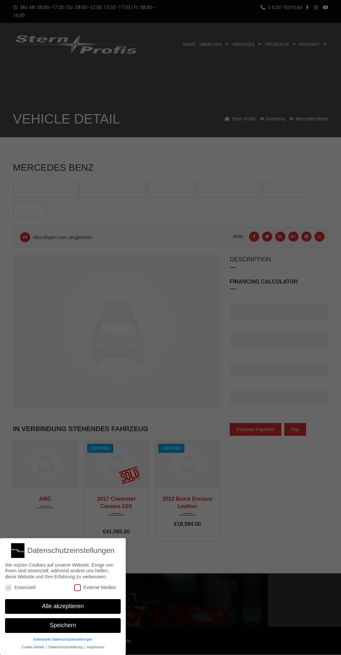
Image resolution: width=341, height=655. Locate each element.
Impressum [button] (95, 644)
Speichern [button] (63, 622)
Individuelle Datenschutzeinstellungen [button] (63, 636)
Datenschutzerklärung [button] (66, 644)
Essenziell (20, 584)
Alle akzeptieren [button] (63, 603)
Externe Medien (95, 584)
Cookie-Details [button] (33, 644)
